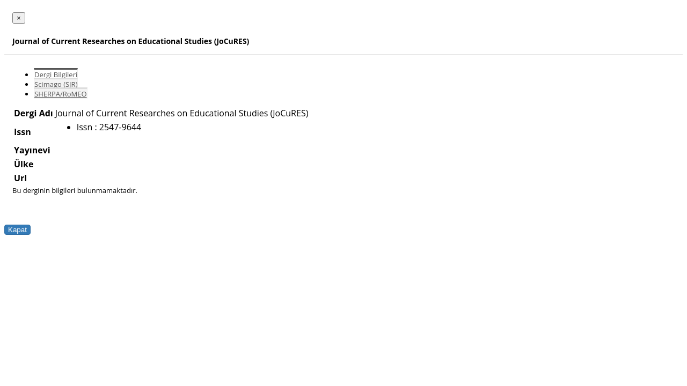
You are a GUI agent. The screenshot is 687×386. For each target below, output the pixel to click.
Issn (22, 132)
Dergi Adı (33, 113)
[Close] (18, 18)
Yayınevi (32, 150)
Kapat (17, 230)
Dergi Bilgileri (55, 74)
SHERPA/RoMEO (60, 94)
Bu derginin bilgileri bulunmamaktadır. (74, 190)
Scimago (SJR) (55, 84)
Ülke (23, 164)
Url (20, 178)
